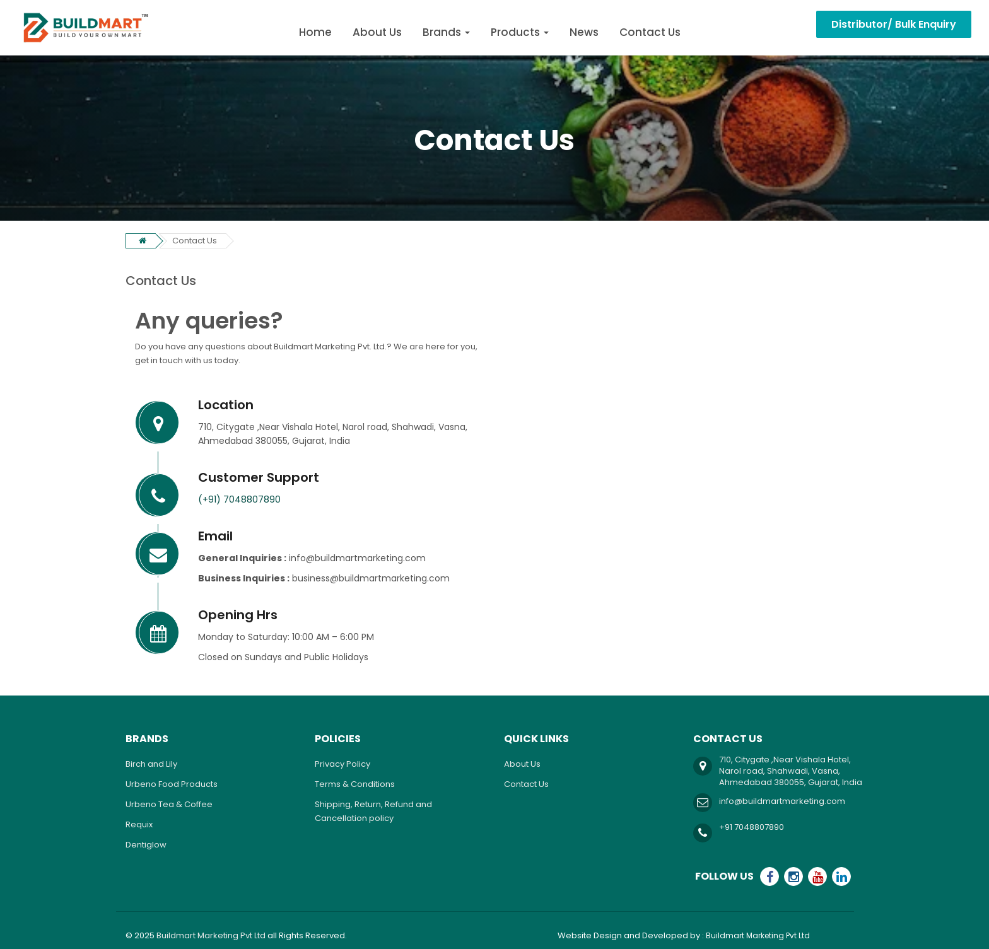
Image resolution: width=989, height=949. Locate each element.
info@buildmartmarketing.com (782, 801)
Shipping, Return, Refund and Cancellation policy (373, 811)
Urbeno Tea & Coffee (169, 804)
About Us (377, 32)
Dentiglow (146, 845)
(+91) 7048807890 (239, 499)
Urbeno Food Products (172, 784)
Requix (139, 824)
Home (315, 32)
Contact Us (650, 32)
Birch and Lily (151, 764)
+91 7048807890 (751, 827)
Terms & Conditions (355, 784)
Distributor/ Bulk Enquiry (893, 24)
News (584, 32)
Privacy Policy (342, 764)
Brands (446, 32)
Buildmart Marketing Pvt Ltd (211, 935)
